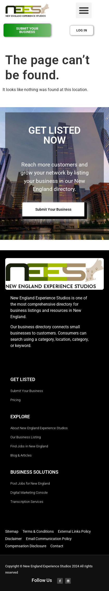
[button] (84, 10)
